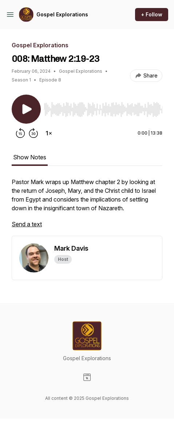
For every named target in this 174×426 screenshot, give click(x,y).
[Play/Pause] (26, 109)
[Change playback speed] (48, 133)
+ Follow (151, 14)
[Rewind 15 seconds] (20, 133)
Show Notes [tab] (29, 157)
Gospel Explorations (62, 14)
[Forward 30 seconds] (33, 133)
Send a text (27, 224)
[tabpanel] (87, 207)
